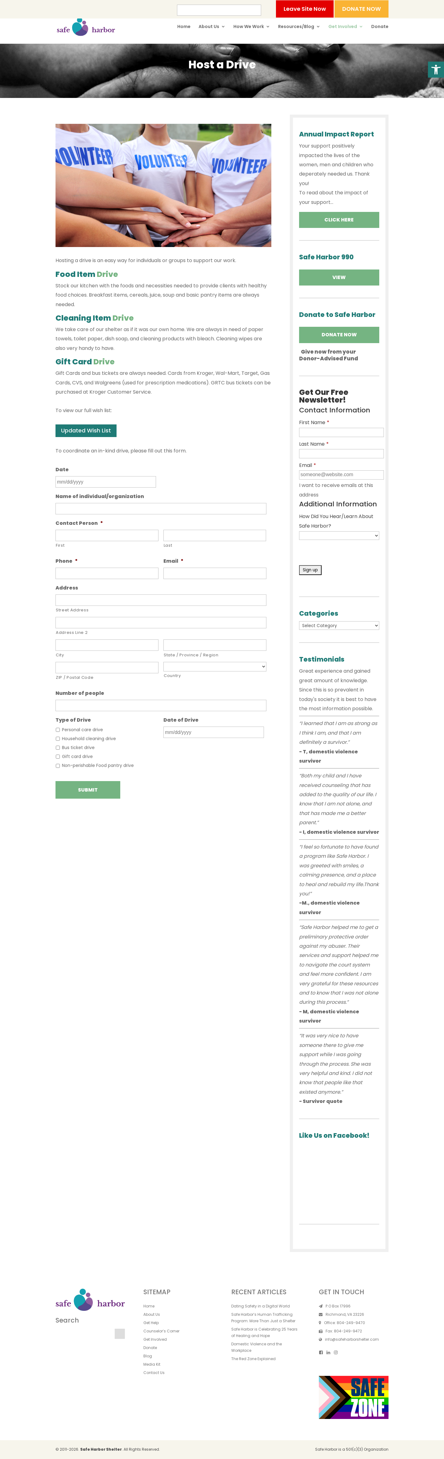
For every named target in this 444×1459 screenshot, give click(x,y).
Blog (147, 1356)
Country (172, 676)
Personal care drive (82, 730)
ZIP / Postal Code (74, 677)
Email (173, 561)
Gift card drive (77, 756)
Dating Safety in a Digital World (260, 1306)
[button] (436, 70)
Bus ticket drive (78, 747)
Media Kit (151, 1364)
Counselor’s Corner (161, 1331)
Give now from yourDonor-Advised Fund (328, 355)
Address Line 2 (72, 632)
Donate (379, 27)
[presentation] (346, 553)
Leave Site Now (305, 9)
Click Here (339, 219)
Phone (67, 561)
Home (184, 27)
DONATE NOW (361, 9)
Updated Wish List (86, 430)
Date (62, 470)
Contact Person (79, 523)
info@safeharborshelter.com (352, 1339)
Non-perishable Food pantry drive (98, 765)
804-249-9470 (351, 1322)
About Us (209, 27)
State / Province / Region (191, 655)
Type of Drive (73, 720)
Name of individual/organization (100, 496)
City (60, 655)
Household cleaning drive (89, 739)
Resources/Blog (296, 27)
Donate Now (339, 334)
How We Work (248, 27)
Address (67, 588)
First (60, 545)
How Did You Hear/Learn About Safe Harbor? (336, 521)
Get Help (151, 1322)
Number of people (80, 693)
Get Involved (342, 27)
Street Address (72, 610)
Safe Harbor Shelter (101, 1449)
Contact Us (154, 1372)
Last (168, 545)
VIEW (339, 277)
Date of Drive (181, 720)
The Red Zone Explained (253, 1358)
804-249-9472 (348, 1331)
